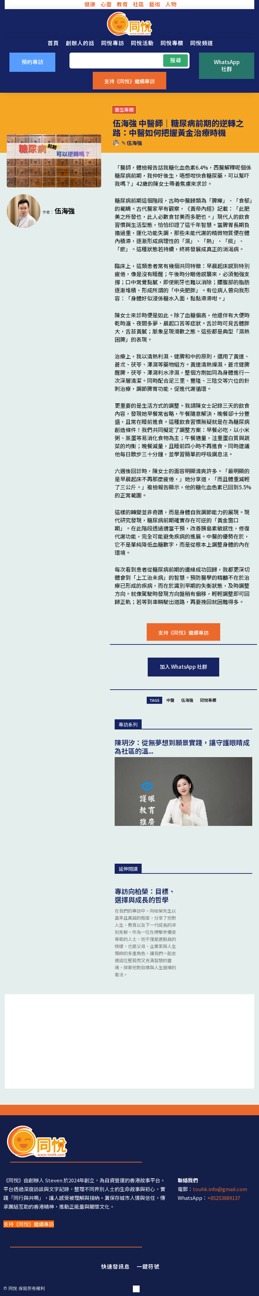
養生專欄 (124, 109)
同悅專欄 (208, 700)
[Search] (175, 60)
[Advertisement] (129, 1041)
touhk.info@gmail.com (220, 1188)
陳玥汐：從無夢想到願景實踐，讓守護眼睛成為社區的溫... (182, 747)
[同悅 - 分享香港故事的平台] (129, 23)
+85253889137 (223, 1197)
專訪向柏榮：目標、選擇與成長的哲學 (145, 895)
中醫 (170, 700)
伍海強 (134, 143)
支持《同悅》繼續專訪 (28, 1224)
